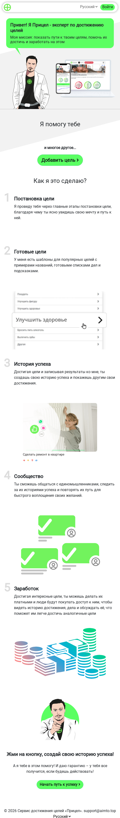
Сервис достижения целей (41, 811)
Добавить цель (60, 160)
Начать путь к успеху (60, 784)
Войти (107, 7)
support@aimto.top (100, 811)
